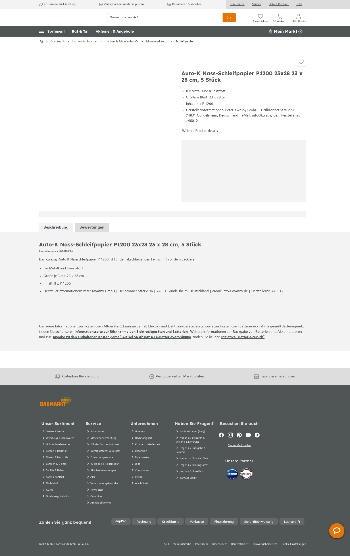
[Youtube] (248, 435)
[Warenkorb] (280, 22)
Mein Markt (285, 41)
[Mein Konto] (298, 22)
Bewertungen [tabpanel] (91, 244)
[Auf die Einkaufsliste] (301, 75)
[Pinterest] (239, 435)
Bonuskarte (237, 4)
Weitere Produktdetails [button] (200, 148)
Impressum (201, 544)
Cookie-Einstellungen (293, 544)
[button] (51, 41)
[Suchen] (229, 22)
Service (256, 4)
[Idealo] (232, 475)
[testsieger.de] (246, 475)
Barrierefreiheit (239, 544)
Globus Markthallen (239, 446)
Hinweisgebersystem (265, 544)
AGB (166, 544)
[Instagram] (230, 435)
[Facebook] (221, 435)
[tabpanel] (56, 244)
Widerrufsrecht (182, 544)
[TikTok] (257, 435)
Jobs (299, 4)
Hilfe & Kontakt (279, 4)
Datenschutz (219, 544)
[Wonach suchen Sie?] (165, 22)
